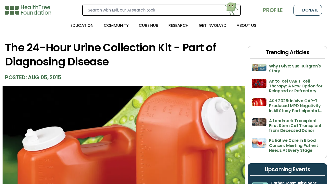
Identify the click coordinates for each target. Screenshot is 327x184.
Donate (307, 10)
